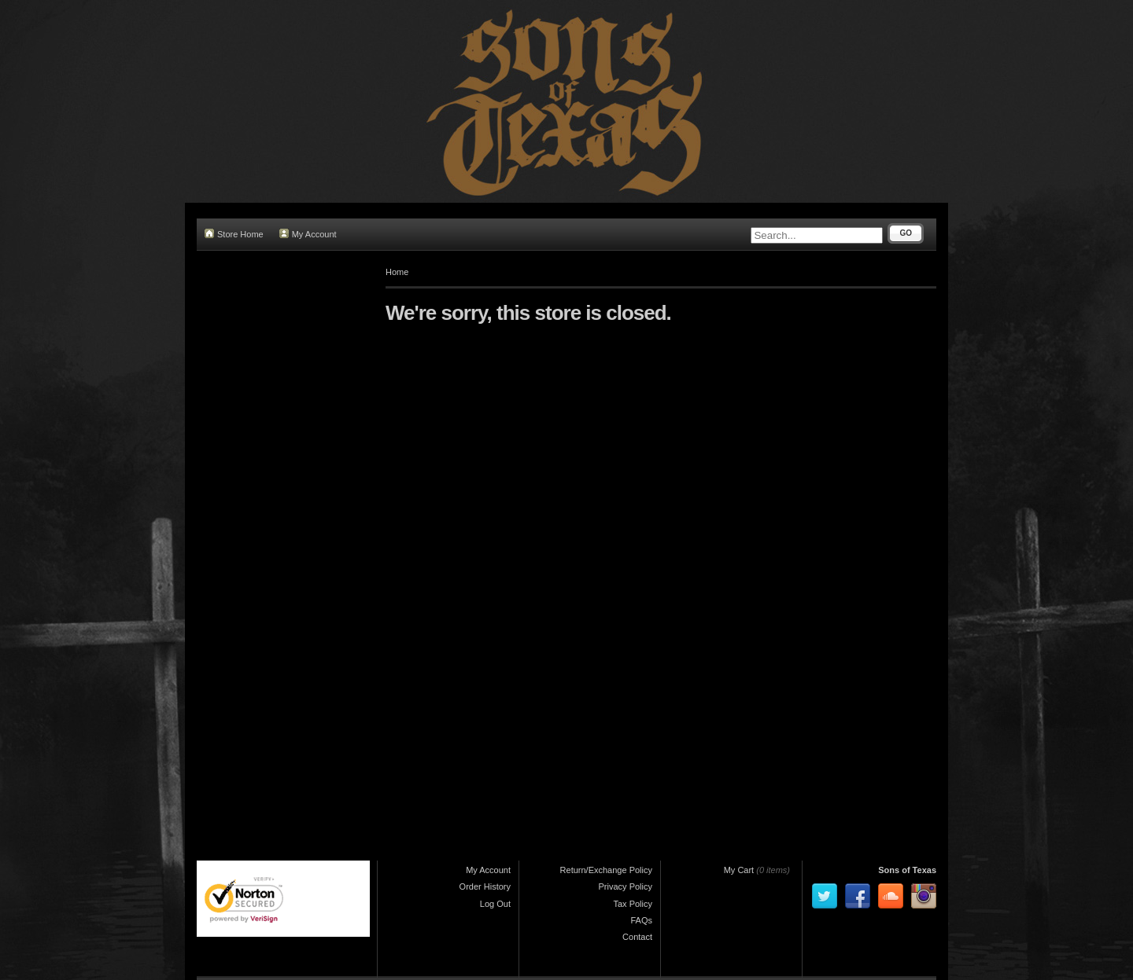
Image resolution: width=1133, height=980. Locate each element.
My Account (308, 234)
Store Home (234, 234)
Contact (637, 936)
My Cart (739, 870)
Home (397, 272)
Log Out (495, 903)
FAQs (641, 920)
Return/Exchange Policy (606, 870)
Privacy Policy (625, 886)
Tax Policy (632, 903)
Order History (485, 886)
